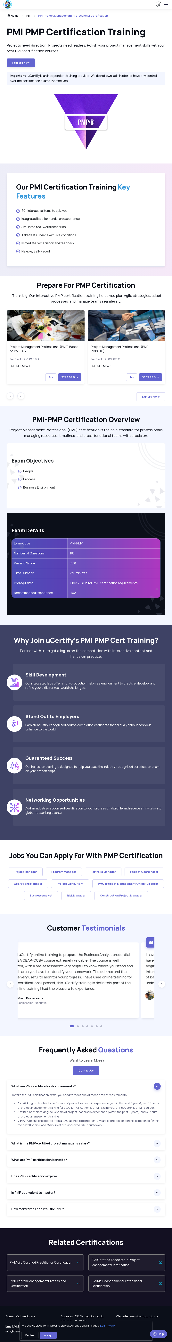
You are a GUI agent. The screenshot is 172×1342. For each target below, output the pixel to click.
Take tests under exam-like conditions (46, 235)
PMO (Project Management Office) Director (128, 884)
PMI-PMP (76, 543)
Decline (29, 1335)
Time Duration (24, 573)
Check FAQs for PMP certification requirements (104, 583)
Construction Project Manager (121, 895)
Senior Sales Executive (47, 1003)
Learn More (107, 1325)
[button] (72, 1026)
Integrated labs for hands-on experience (48, 218)
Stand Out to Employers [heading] (52, 716)
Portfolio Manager (103, 872)
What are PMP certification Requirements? (43, 1086)
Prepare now (20, 63)
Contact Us (86, 1070)
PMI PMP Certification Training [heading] (76, 32)
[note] (86, 1113)
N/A (73, 593)
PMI (28, 15)
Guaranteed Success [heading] (48, 758)
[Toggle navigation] (166, 4)
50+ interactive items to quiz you (42, 210)
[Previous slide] (10, 984)
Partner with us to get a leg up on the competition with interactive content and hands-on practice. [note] (86, 653)
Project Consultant (70, 884)
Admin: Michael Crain (20, 1316)
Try (51, 377)
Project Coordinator (144, 872)
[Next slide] (20, 395)
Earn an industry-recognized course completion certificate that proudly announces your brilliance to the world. (88, 727)
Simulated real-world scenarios (41, 227)
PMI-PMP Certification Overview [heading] (86, 419)
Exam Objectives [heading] (33, 460)
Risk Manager (76, 895)
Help (158, 1334)
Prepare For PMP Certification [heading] (86, 285)
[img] (46, 325)
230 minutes (79, 573)
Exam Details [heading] (28, 530)
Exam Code (22, 543)
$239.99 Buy (150, 377)
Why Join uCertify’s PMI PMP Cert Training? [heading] (86, 640)
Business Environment (36, 487)
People (26, 471)
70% (73, 563)
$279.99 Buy (69, 377)
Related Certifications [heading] (86, 1242)
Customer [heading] (86, 928)
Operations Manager (28, 884)
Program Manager (63, 872)
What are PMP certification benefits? (39, 1160)
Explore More (151, 396)
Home (13, 15)
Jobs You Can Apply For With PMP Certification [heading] (86, 855)
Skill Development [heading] (45, 675)
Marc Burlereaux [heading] (46, 998)
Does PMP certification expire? (34, 1176)
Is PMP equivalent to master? (33, 1192)
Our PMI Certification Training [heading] (73, 191)
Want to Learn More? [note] (86, 1060)
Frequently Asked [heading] (86, 1049)
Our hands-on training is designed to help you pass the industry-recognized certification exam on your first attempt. (92, 768)
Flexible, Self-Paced (33, 251)
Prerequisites (24, 583)
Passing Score (24, 563)
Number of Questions (29, 553)
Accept (48, 1335)
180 (72, 553)
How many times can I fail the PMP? (37, 1209)
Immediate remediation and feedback (45, 243)
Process (27, 479)
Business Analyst (41, 895)
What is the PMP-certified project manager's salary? (50, 1143)
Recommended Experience (33, 593)
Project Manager (25, 872)
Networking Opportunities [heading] (55, 800)
